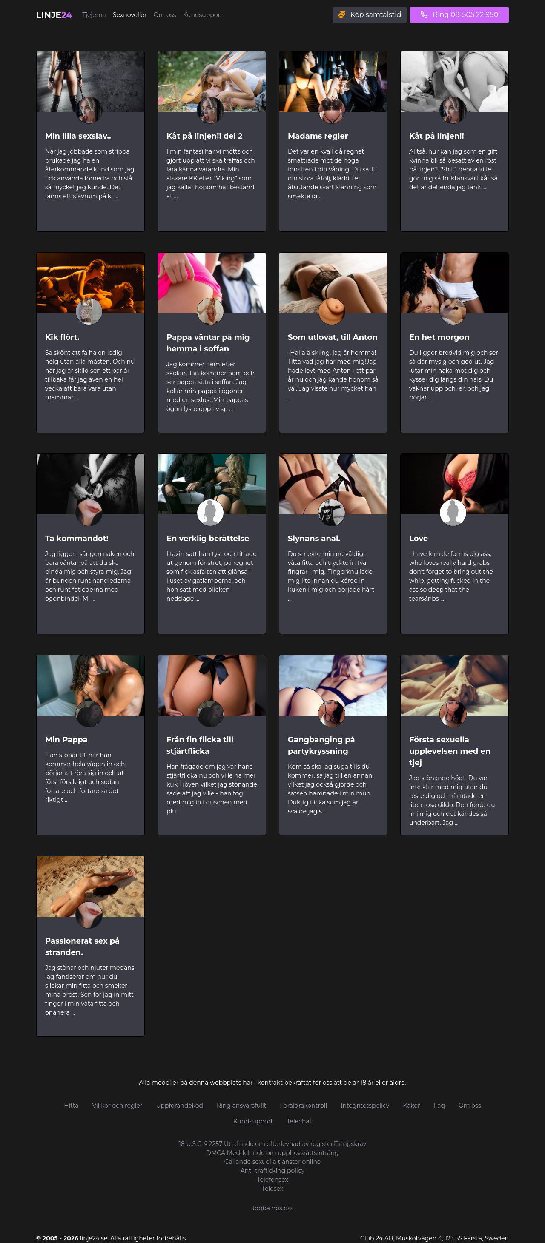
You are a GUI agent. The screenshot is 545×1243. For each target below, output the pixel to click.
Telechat (299, 1121)
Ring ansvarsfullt (241, 1105)
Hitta (71, 1105)
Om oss (165, 15)
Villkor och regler (117, 1105)
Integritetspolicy (365, 1105)
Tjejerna (94, 15)
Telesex (273, 1188)
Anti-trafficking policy (273, 1171)
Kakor (411, 1105)
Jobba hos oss (272, 1208)
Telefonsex (272, 1179)
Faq (439, 1105)
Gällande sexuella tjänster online (272, 1162)
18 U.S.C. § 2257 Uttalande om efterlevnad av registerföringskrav (272, 1144)
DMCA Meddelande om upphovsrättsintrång (272, 1153)
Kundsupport (203, 15)
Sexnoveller (130, 15)
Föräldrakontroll (303, 1105)
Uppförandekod (179, 1105)
